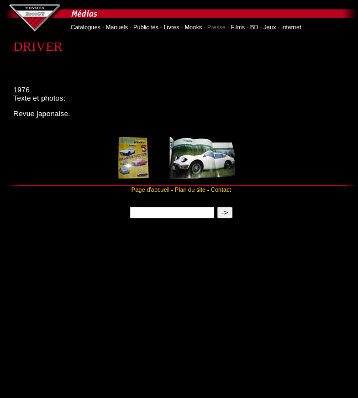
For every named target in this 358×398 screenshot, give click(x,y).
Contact (220, 189)
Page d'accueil (150, 189)
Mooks (193, 27)
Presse (216, 27)
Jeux (270, 27)
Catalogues (86, 27)
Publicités (146, 27)
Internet (291, 27)
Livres (171, 27)
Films (238, 27)
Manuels (117, 27)
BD (254, 27)
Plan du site (190, 189)
